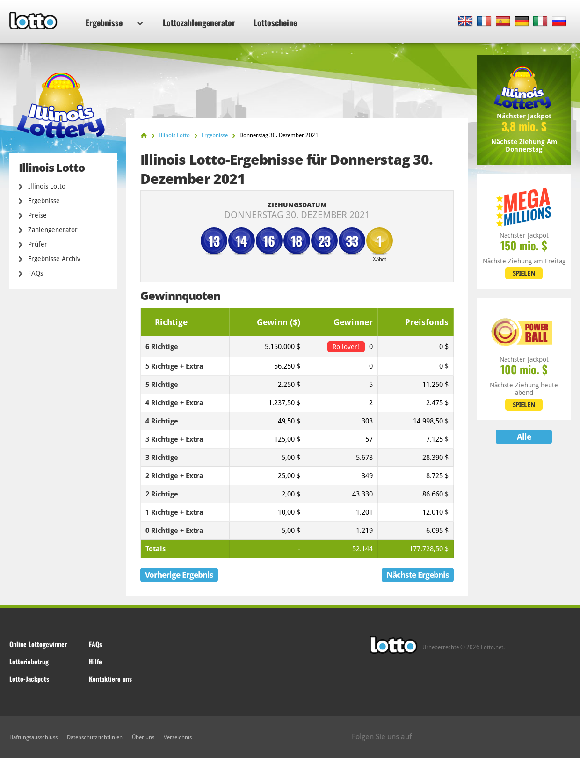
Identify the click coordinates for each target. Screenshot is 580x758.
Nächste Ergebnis (417, 575)
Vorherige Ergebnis (179, 575)
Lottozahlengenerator (199, 22)
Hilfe (95, 661)
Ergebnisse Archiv (54, 258)
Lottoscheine (275, 22)
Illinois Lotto (46, 186)
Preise (37, 215)
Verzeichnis (178, 737)
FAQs (35, 273)
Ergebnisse (114, 22)
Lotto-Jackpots (29, 679)
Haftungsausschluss (33, 737)
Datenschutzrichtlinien (95, 737)
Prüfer (37, 244)
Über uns (143, 737)
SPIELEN (524, 273)
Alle (524, 437)
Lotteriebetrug (29, 661)
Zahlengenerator (53, 229)
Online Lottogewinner (38, 644)
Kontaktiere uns (110, 679)
